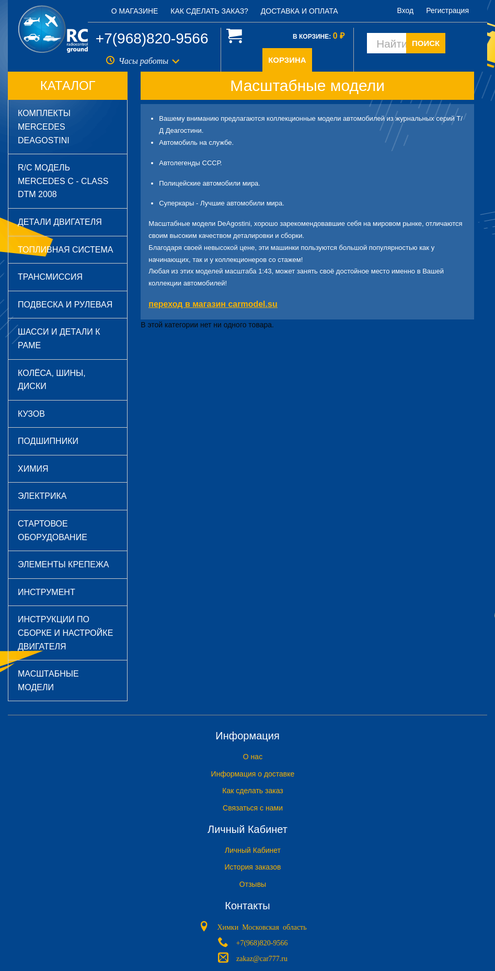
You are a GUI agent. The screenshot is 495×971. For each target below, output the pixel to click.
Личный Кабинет (253, 850)
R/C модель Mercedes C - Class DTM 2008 (63, 181)
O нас (252, 756)
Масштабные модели (48, 680)
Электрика (42, 496)
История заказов (253, 867)
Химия (33, 468)
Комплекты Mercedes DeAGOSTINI (44, 126)
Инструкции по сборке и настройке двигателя (65, 632)
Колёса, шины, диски (52, 380)
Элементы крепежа (63, 564)
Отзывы (252, 884)
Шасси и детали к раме (59, 338)
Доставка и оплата (299, 11)
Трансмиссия (50, 276)
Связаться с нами (253, 808)
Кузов (31, 413)
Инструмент (46, 592)
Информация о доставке (253, 774)
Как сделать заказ (252, 790)
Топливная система (65, 249)
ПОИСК (426, 43)
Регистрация (447, 10)
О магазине (134, 11)
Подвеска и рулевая (65, 304)
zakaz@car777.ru (261, 958)
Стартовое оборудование (52, 530)
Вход (405, 10)
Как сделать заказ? (209, 11)
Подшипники (48, 441)
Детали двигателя (60, 222)
